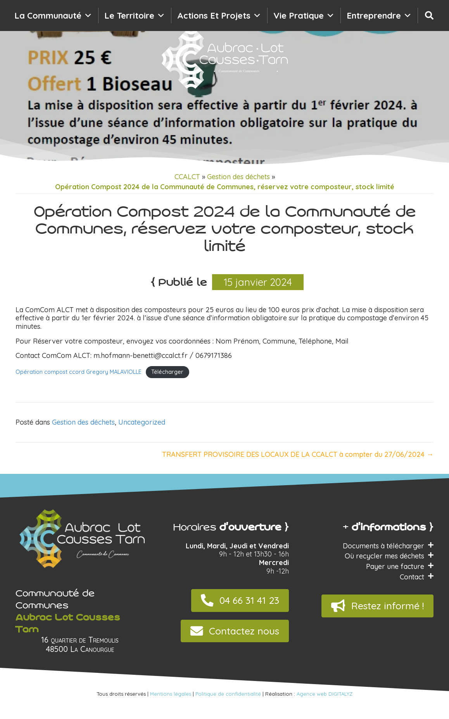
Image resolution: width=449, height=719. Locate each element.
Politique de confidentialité (228, 694)
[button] (240, 600)
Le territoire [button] (134, 15)
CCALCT (187, 177)
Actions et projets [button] (219, 15)
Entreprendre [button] (379, 15)
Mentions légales (170, 694)
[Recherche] (429, 15)
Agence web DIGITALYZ (324, 694)
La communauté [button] (53, 15)
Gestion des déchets (238, 177)
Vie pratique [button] (304, 15)
